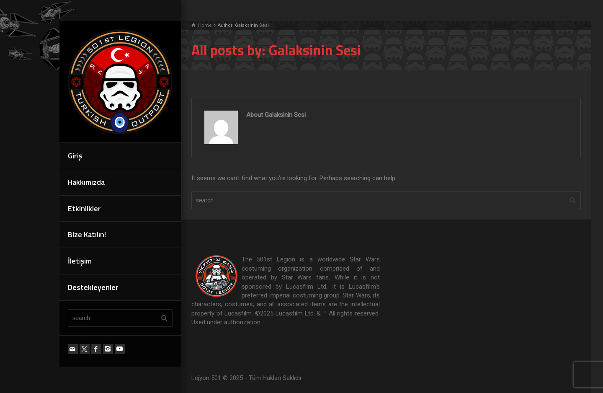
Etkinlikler (84, 208)
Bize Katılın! (87, 234)
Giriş (75, 155)
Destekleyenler (93, 287)
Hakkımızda (86, 182)
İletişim (80, 260)
